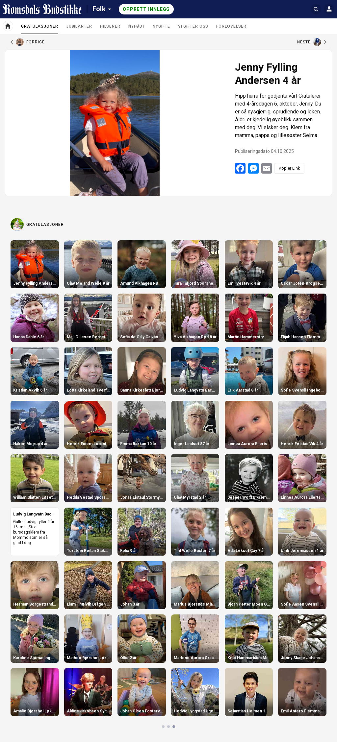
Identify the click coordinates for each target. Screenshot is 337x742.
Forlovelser (231, 26)
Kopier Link (289, 168)
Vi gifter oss (193, 26)
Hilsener (110, 26)
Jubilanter (79, 26)
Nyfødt (136, 26)
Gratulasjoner (39, 29)
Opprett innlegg (146, 9)
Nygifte (161, 26)
